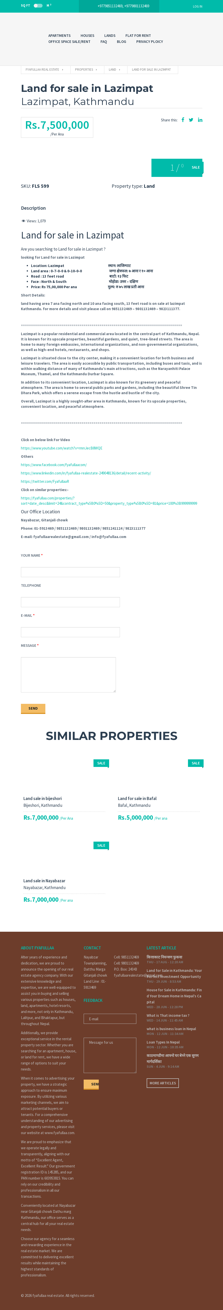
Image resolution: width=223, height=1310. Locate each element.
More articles (163, 1083)
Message (28, 645)
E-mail (26, 615)
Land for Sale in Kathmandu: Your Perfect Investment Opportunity (174, 973)
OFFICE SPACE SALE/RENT (69, 41)
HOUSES (87, 35)
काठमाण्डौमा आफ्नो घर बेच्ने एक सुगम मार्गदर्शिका (173, 1058)
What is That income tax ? (168, 1015)
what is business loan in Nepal (171, 1028)
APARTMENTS (59, 35)
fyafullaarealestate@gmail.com (126, 975)
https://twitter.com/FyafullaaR (45, 481)
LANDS (109, 35)
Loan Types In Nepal (163, 1042)
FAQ (104, 41)
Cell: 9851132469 (126, 957)
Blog (121, 41)
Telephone (31, 585)
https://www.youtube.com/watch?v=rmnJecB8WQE (61, 448)
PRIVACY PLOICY (149, 41)
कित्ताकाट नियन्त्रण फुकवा (164, 957)
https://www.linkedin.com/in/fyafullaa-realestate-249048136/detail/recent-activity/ (86, 473)
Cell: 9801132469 (126, 963)
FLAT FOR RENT (138, 35)
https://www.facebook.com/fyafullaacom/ (54, 464)
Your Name (30, 555)
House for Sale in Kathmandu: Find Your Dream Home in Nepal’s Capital (174, 995)
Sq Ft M (36, 5)
